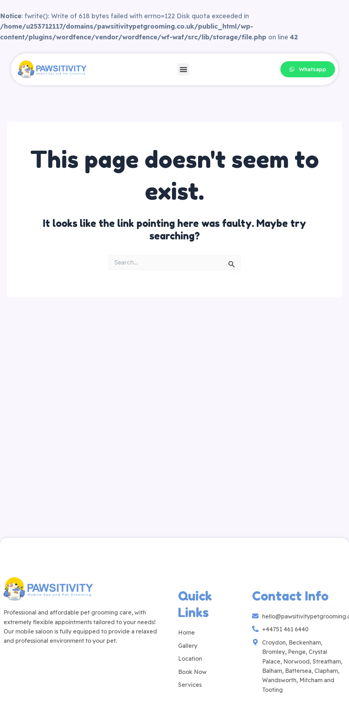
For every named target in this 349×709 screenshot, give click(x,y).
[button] (183, 69)
